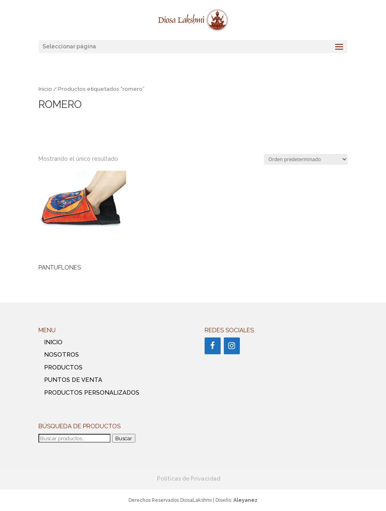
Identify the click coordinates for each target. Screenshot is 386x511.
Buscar (123, 438)
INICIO (53, 342)
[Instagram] (232, 345)
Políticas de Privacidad (188, 478)
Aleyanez (245, 500)
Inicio (45, 89)
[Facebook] (213, 345)
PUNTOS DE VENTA (73, 379)
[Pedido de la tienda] (306, 159)
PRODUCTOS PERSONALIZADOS (91, 392)
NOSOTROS (61, 354)
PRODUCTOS (63, 367)
